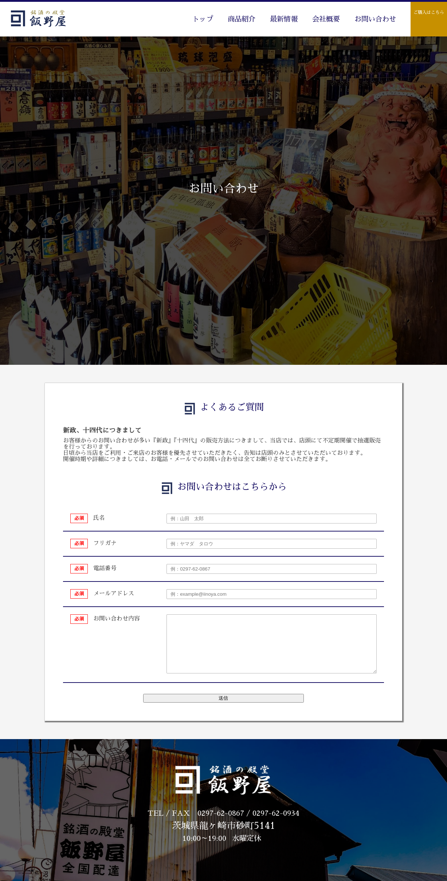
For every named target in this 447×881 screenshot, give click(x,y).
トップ (202, 19)
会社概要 (326, 19)
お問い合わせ (375, 19)
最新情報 (284, 19)
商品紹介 (241, 19)
